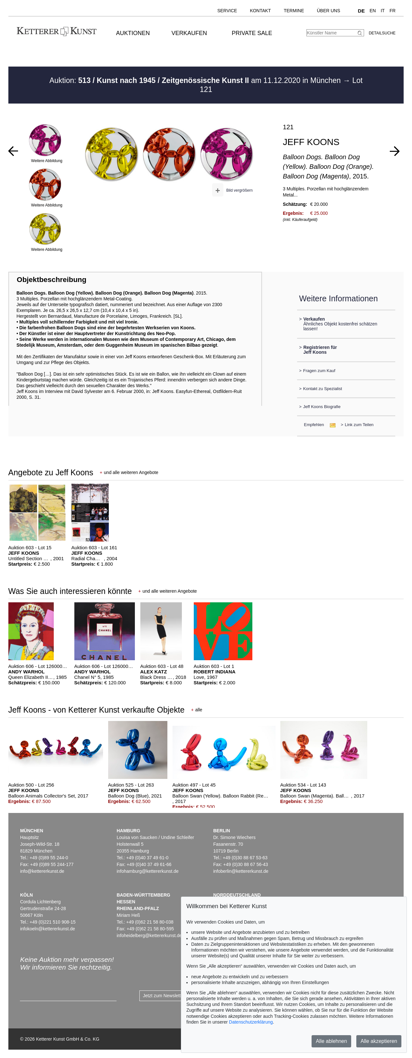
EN (373, 10)
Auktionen (133, 33)
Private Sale (252, 33)
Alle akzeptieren (378, 1041)
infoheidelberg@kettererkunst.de (149, 935)
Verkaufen (189, 33)
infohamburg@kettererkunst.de (147, 871)
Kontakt (260, 10)
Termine (294, 10)
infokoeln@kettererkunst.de (47, 928)
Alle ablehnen (331, 1041)
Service (227, 10)
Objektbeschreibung (51, 280)
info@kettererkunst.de (42, 871)
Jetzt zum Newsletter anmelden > (176, 995)
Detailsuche (382, 33)
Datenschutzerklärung (251, 1022)
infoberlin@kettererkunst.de (240, 871)
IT (383, 10)
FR (392, 10)
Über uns (328, 10)
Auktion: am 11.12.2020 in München (196, 80)
